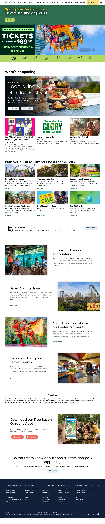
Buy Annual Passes (11, 490)
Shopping (27, 499)
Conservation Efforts (80, 490)
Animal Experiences (30, 490)
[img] (84, 514)
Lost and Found (46, 499)
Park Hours (45, 490)
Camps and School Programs (13, 499)
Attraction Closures (47, 495)
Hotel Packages (80, 2)
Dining (26, 497)
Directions (45, 497)
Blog (59, 495)
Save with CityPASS (11, 504)
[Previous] (81, 50)
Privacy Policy (9, 514)
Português (60, 504)
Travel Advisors (79, 499)
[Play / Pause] (93, 50)
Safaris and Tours (29, 492)
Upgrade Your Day (10, 492)
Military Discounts (10, 501)
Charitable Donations (63, 492)
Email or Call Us (95, 488)
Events (27, 495)
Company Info (79, 488)
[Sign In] (101, 2)
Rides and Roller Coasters (31, 488)
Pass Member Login (63, 488)
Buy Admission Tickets (12, 488)
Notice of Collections (19, 514)
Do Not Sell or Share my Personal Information (38, 514)
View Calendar (91, 228)
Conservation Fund (80, 492)
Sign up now (53, 471)
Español (60, 501)
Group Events (9, 497)
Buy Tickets (27, 108)
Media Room (61, 490)
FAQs (43, 488)
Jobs (76, 497)
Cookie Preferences (68, 514)
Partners (77, 495)
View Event (13, 108)
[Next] (89, 50)
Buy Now (10, 20)
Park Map (44, 492)
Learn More (57, 271)
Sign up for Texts (62, 499)
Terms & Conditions (56, 514)
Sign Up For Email (62, 497)
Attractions (45, 501)
